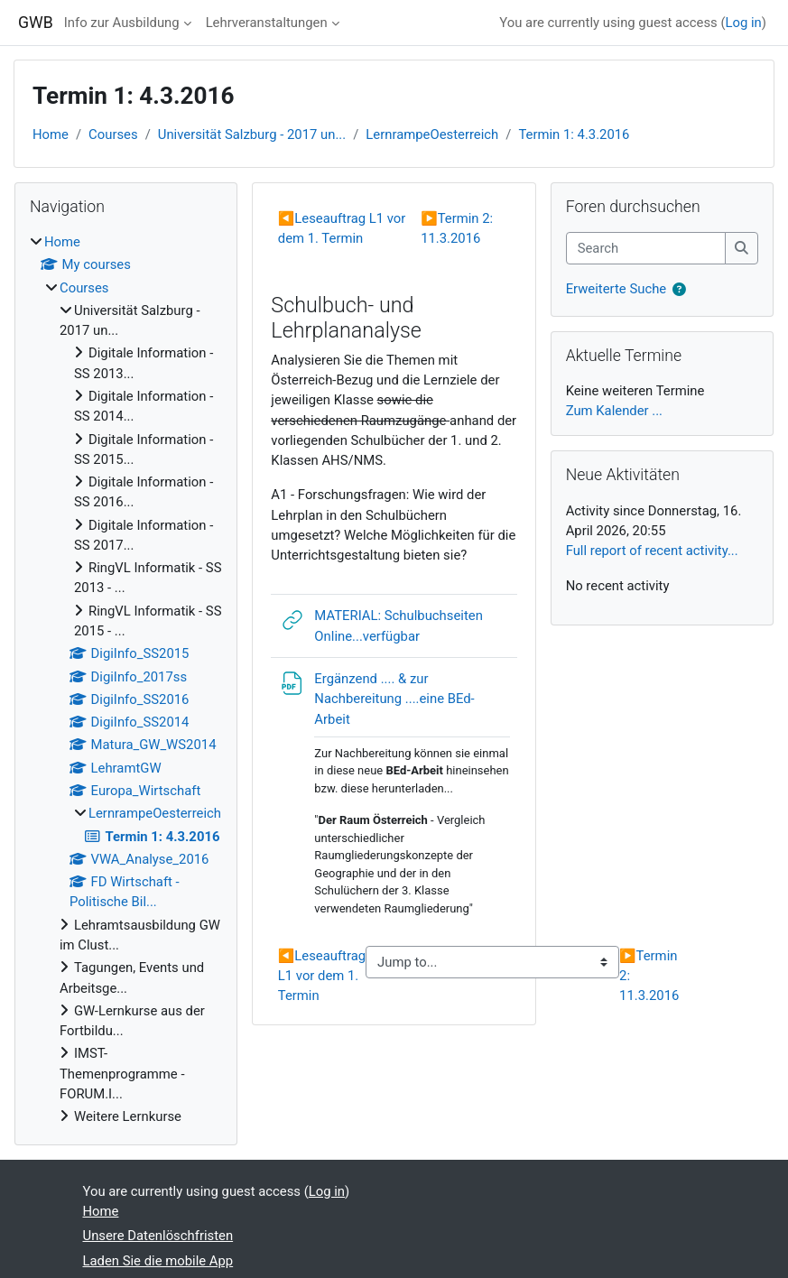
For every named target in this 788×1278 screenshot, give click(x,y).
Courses (113, 134)
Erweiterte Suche (616, 289)
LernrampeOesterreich (432, 134)
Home (50, 134)
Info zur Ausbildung (122, 22)
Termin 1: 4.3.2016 (573, 134)
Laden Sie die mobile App (158, 1261)
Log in (744, 22)
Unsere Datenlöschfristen (158, 1235)
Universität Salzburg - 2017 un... (252, 134)
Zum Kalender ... (614, 411)
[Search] (646, 248)
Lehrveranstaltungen (267, 22)
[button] (679, 290)
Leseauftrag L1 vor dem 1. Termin (322, 976)
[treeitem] (126, 679)
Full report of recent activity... (652, 550)
